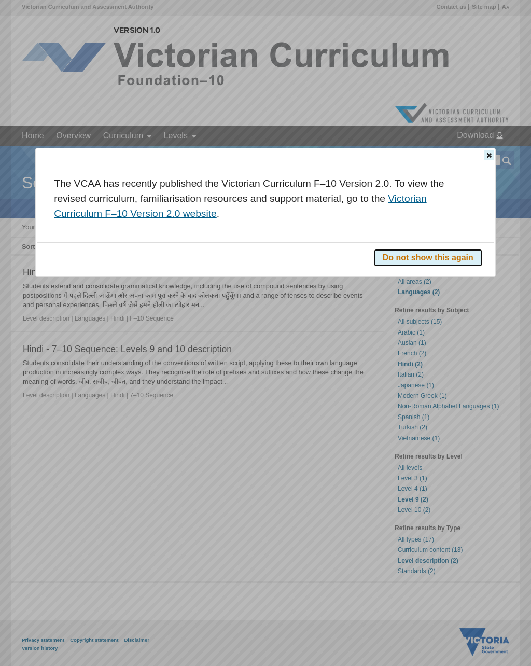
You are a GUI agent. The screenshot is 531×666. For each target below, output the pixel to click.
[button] (489, 155)
